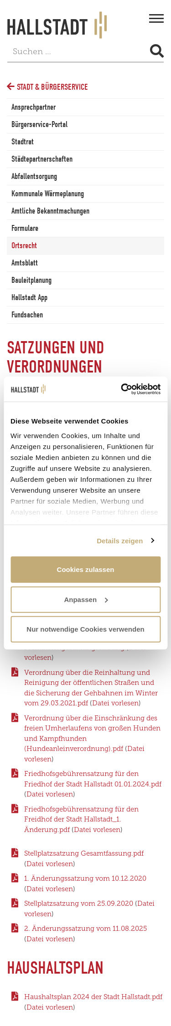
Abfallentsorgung (34, 176)
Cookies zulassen (85, 569)
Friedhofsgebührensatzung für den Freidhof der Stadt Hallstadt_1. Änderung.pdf (81, 819)
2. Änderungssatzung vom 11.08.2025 (85, 928)
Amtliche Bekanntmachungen (50, 211)
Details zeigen (120, 540)
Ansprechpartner (33, 107)
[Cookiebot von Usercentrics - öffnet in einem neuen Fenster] (122, 389)
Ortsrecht (24, 245)
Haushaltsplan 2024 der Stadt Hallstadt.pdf (93, 996)
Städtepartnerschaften (42, 159)
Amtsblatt (24, 263)
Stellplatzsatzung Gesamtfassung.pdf (84, 853)
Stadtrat (22, 142)
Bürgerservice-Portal (39, 124)
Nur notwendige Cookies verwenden (85, 629)
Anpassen (86, 599)
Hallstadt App (29, 297)
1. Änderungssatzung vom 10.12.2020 (85, 878)
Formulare (24, 228)
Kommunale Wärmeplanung (47, 194)
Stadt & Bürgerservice (52, 87)
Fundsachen (27, 315)
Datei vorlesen (115, 703)
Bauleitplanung (31, 280)
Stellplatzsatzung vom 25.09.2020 (79, 903)
